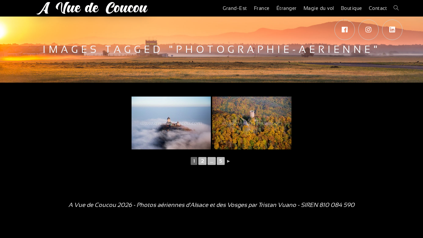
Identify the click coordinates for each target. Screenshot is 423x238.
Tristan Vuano (277, 205)
